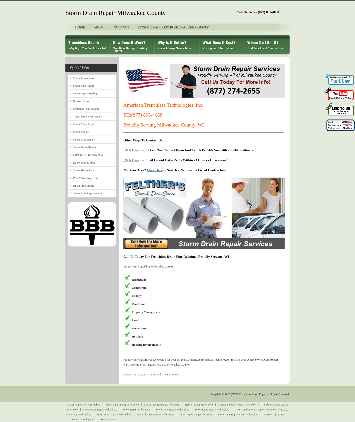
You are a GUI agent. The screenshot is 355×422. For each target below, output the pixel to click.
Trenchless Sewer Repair (87, 116)
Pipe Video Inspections (86, 178)
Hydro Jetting (81, 101)
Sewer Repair (81, 132)
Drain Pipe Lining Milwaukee (196, 414)
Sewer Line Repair (84, 139)
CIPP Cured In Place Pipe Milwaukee (255, 409)
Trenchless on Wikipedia (80, 419)
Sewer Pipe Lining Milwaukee (122, 404)
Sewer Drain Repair (84, 147)
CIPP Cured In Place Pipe (88, 155)
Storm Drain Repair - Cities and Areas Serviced (151, 374)
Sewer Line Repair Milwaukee (172, 409)
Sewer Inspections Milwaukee (83, 404)
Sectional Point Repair (86, 108)
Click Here (131, 150)
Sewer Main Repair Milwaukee (100, 409)
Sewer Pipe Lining (83, 85)
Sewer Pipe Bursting (85, 93)
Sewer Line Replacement (87, 193)
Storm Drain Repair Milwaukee (114, 414)
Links (281, 414)
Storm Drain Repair (84, 170)
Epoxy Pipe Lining (84, 162)
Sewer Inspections (83, 78)
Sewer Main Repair (84, 124)
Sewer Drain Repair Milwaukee (212, 409)
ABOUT (99, 27)
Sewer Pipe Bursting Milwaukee (162, 404)
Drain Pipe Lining (83, 185)
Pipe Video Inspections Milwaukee (155, 414)
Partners (268, 414)
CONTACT (121, 27)
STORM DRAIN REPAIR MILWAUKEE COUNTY (173, 27)
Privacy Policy (107, 419)
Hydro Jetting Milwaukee (199, 404)
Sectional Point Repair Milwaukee (237, 404)
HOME (80, 27)
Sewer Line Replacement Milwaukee (238, 414)
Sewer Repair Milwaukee (136, 409)
